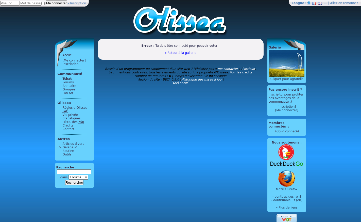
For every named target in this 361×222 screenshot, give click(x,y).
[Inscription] (287, 106)
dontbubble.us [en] (287, 200)
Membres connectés (278, 124)
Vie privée (70, 115)
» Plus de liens (287, 207)
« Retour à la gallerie (180, 53)
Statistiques (72, 118)
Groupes (69, 89)
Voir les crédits (241, 72)
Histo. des (73, 122)
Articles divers (73, 144)
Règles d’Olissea (75, 107)
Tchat (67, 79)
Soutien (68, 151)
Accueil (68, 55)
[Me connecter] (74, 60)
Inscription (78, 3)
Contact (69, 129)
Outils (67, 154)
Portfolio (248, 69)
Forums (68, 82)
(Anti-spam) (180, 83)
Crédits (68, 125)
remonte (349, 3)
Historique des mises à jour (202, 79)
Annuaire (69, 86)
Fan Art (68, 93)
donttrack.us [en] (287, 196)
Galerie (68, 147)
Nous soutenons (285, 142)
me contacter (228, 69)
